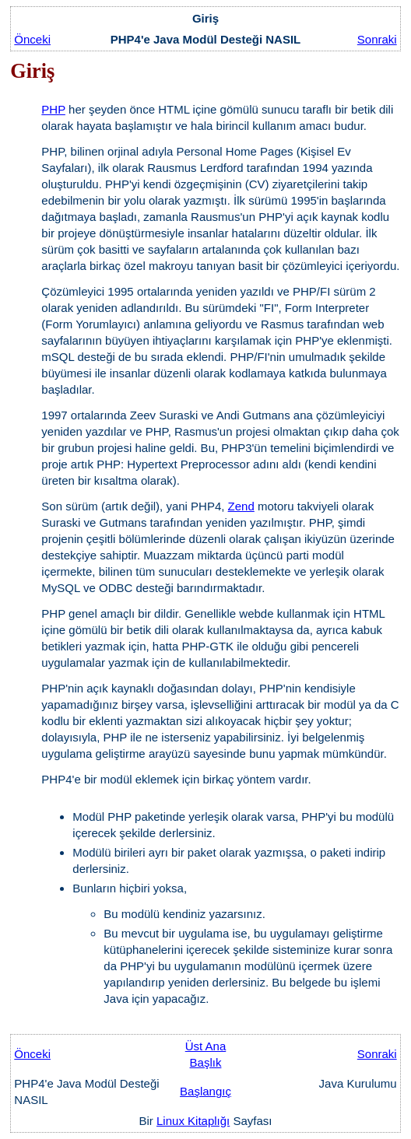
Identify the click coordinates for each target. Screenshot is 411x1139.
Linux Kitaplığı (193, 1120)
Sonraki (377, 39)
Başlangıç (205, 1091)
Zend (241, 506)
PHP (53, 109)
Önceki (32, 39)
